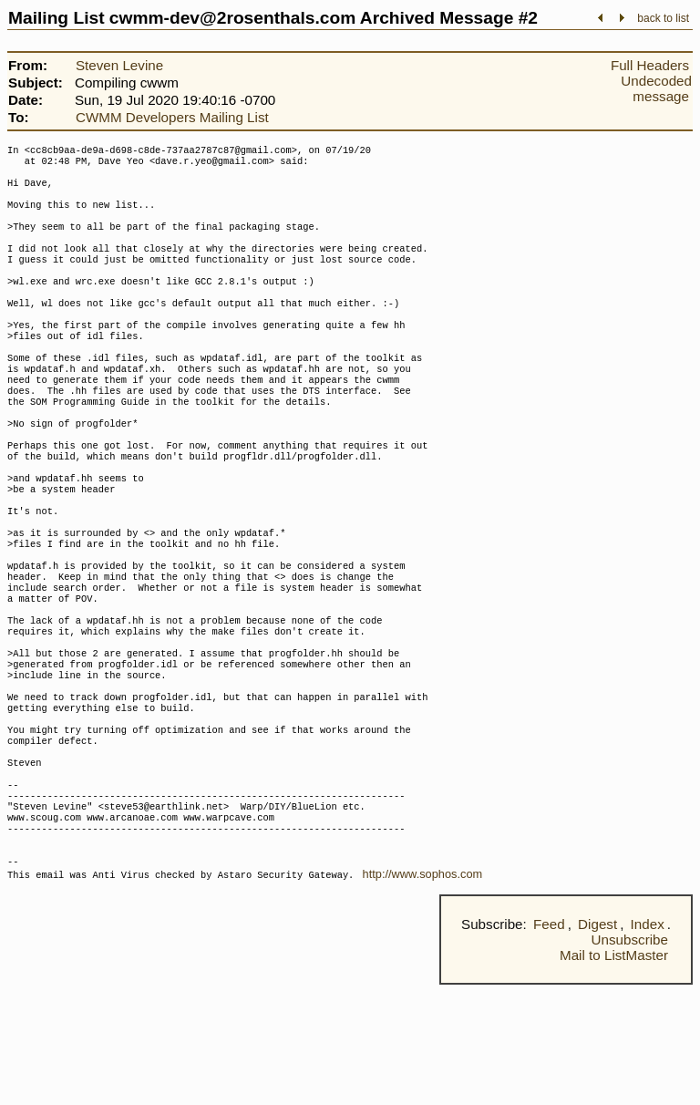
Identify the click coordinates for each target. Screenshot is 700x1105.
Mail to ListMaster (614, 1075)
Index (647, 1044)
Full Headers (650, 65)
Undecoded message (656, 88)
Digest (597, 1044)
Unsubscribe (630, 1060)
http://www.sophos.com (423, 994)
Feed (549, 1044)
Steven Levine (119, 65)
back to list (663, 18)
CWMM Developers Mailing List (172, 117)
